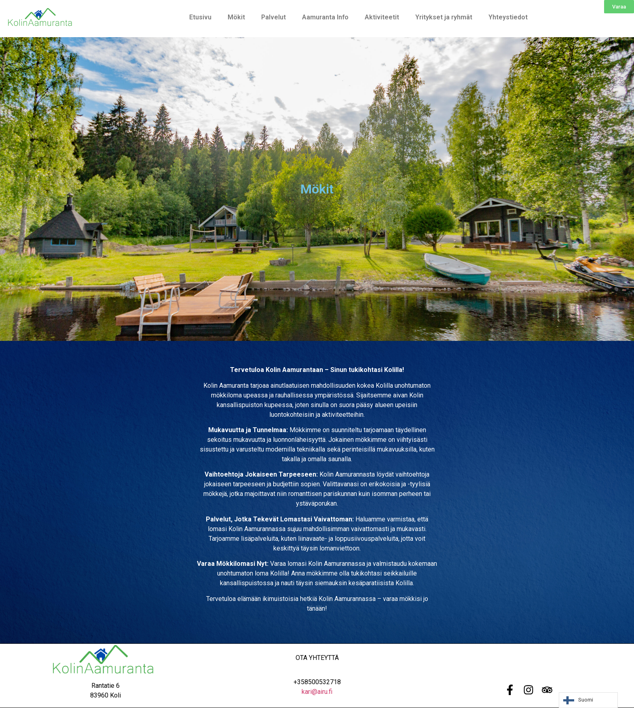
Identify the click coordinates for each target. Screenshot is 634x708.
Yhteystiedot (508, 17)
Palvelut (273, 17)
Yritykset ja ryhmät (443, 17)
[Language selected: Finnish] (588, 700)
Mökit (236, 17)
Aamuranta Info (325, 17)
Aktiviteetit (382, 17)
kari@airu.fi (317, 691)
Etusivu (200, 17)
